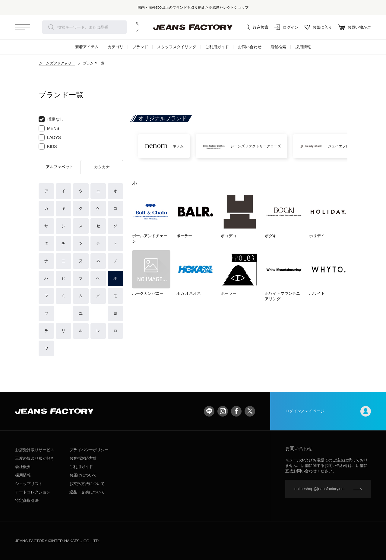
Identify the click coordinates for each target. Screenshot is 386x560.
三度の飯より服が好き (34, 458)
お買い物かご (354, 27)
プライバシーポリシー (89, 450)
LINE (209, 411)
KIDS (48, 146)
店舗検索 (278, 47)
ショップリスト (29, 483)
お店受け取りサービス (34, 450)
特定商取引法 (27, 500)
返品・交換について (87, 492)
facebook (236, 411)
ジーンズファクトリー (57, 63)
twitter (250, 411)
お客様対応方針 (83, 458)
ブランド (140, 47)
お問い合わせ (249, 47)
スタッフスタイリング (176, 47)
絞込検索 (256, 27)
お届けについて (83, 475)
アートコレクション (32, 492)
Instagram (222, 411)
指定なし (51, 119)
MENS (49, 128)
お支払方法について (87, 483)
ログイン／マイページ (328, 411)
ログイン (286, 27)
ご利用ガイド (217, 47)
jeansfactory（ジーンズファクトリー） (193, 27)
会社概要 (23, 466)
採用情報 (303, 47)
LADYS (50, 137)
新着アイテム (87, 47)
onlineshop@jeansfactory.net (319, 488)
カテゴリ (115, 47)
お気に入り (318, 27)
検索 (51, 27)
